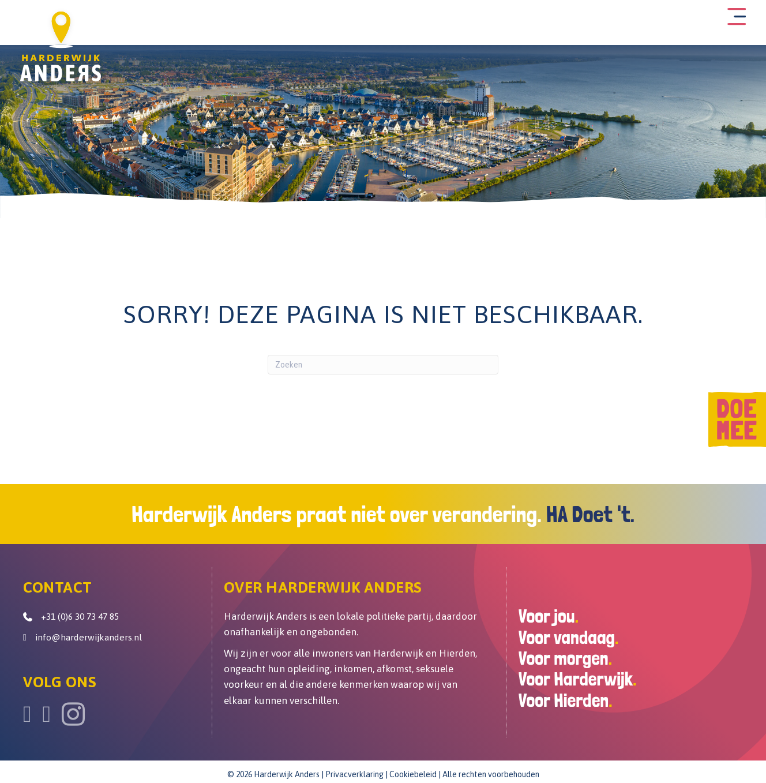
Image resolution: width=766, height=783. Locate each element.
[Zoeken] (383, 361)
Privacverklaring (354, 770)
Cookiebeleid (413, 770)
